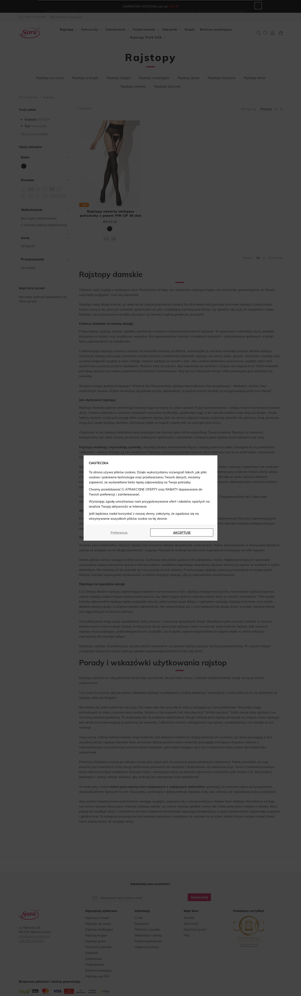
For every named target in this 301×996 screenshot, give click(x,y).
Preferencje (119, 533)
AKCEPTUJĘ (182, 533)
